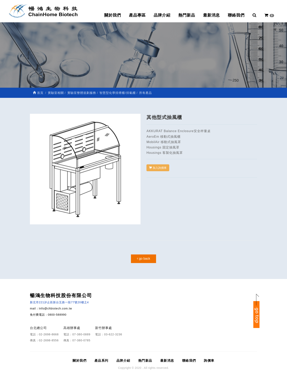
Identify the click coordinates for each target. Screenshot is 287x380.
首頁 (38, 92)
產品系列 (101, 360)
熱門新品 (186, 15)
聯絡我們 (236, 15)
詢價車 (209, 360)
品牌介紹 (162, 15)
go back (143, 258)
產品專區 (137, 15)
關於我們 (112, 15)
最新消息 (211, 15)
